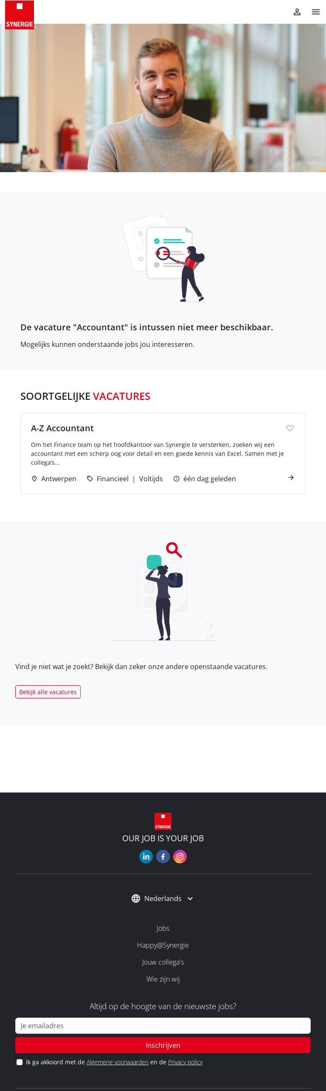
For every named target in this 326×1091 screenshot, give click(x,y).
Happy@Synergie (163, 945)
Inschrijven (163, 1045)
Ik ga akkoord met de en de (113, 1062)
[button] (312, 12)
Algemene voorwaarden (118, 1062)
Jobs (163, 928)
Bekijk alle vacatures (48, 692)
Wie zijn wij (163, 979)
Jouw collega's (163, 962)
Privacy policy (185, 1062)
